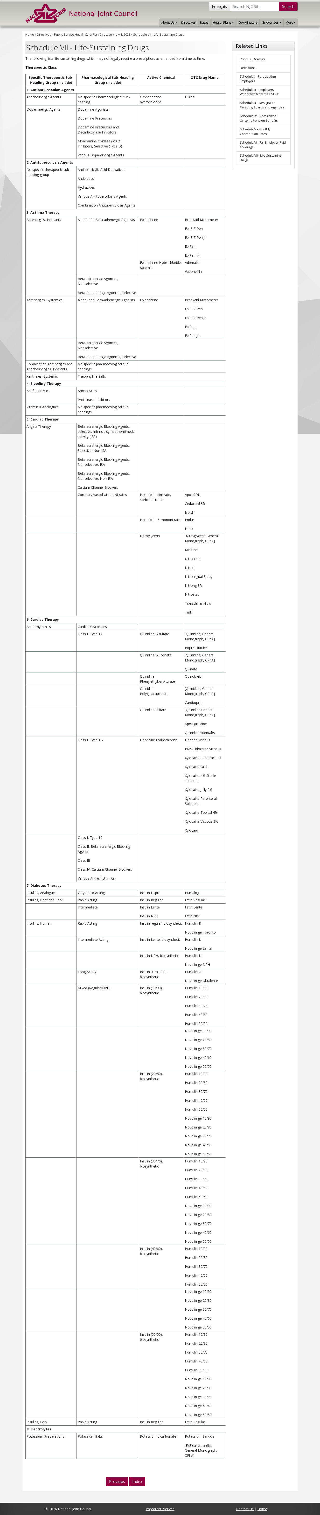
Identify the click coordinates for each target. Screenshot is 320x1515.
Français (219, 6)
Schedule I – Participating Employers (258, 78)
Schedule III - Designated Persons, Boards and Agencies (262, 105)
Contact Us (245, 1509)
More (290, 22)
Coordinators (247, 22)
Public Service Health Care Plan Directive (83, 35)
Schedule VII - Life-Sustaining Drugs (158, 35)
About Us (169, 22)
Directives (188, 22)
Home (29, 35)
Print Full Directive (252, 59)
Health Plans (223, 22)
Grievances (271, 22)
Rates (204, 22)
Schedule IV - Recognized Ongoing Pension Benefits (259, 118)
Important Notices (160, 1509)
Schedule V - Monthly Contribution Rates (255, 131)
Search (288, 6)
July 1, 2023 (122, 35)
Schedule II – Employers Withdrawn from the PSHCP (259, 92)
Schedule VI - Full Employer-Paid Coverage (263, 144)
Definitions (248, 68)
